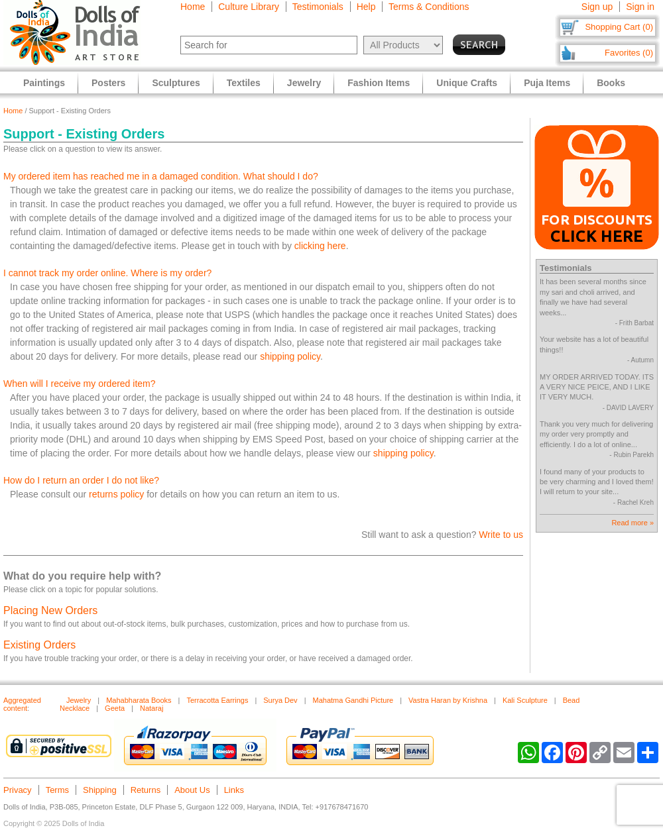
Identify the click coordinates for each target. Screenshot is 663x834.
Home (192, 6)
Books (611, 83)
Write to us (501, 534)
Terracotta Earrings (217, 700)
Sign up (597, 6)
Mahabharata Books (138, 700)
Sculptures (176, 83)
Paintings (44, 83)
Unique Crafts (466, 83)
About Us (192, 790)
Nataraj (151, 708)
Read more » (632, 523)
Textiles (244, 83)
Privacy (17, 790)
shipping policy (290, 356)
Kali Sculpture (525, 700)
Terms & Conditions (429, 6)
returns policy (116, 494)
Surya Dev (280, 700)
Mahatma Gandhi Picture (352, 700)
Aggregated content (22, 704)
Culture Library (248, 6)
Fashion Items (378, 83)
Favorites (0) (629, 53)
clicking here (320, 245)
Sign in (640, 6)
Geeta (115, 708)
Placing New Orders (50, 610)
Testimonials (317, 6)
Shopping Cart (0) (619, 27)
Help (366, 6)
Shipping (100, 790)
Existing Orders (39, 645)
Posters (108, 83)
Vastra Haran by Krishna (447, 700)
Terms (57, 790)
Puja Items (547, 83)
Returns (146, 790)
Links (234, 790)
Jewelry (78, 700)
